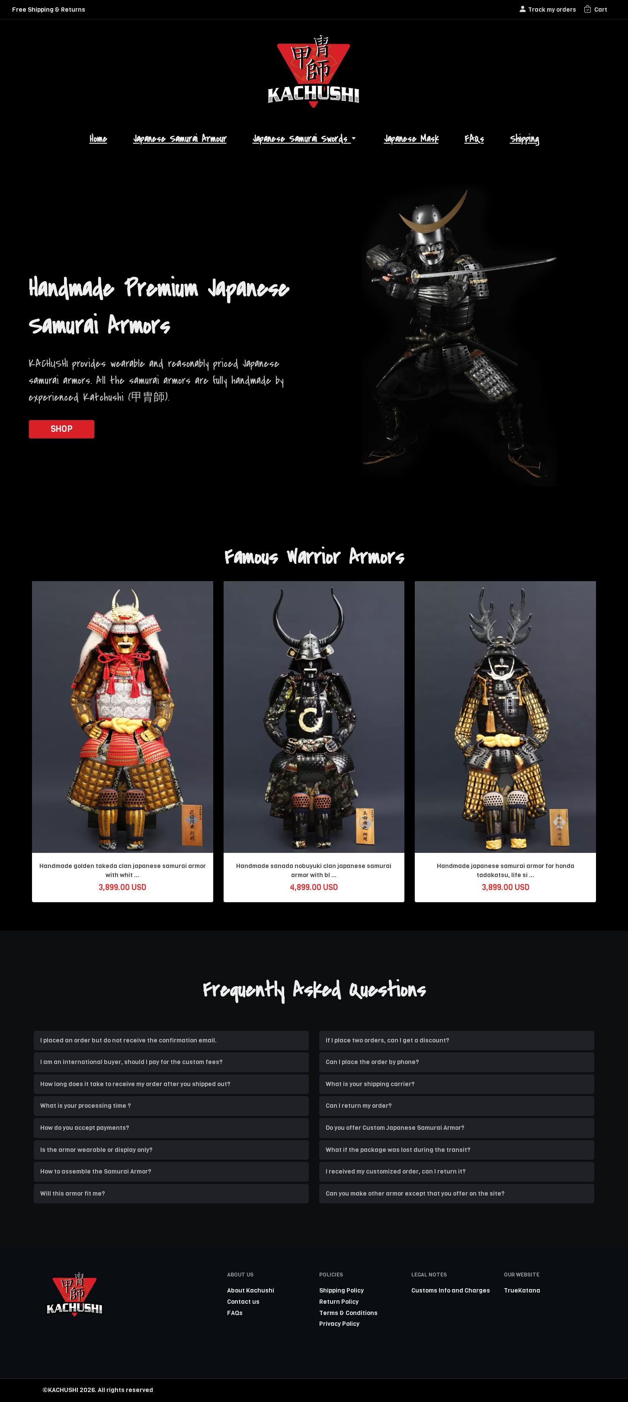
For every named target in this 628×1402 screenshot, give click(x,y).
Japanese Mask (411, 139)
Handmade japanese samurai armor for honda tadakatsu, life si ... (505, 871)
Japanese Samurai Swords (305, 139)
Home (98, 139)
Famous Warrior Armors (314, 557)
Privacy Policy (339, 1323)
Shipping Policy (341, 1290)
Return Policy (339, 1301)
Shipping (524, 139)
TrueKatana (522, 1290)
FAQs (474, 139)
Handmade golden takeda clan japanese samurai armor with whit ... (122, 871)
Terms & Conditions (348, 1313)
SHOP (62, 429)
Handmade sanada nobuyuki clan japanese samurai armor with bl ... (313, 871)
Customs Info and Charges (450, 1290)
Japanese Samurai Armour (180, 139)
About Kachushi (250, 1290)
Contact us (243, 1301)
